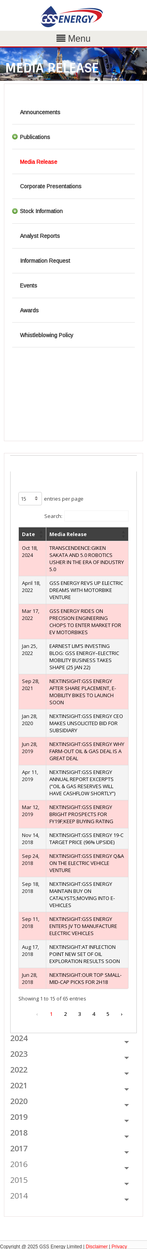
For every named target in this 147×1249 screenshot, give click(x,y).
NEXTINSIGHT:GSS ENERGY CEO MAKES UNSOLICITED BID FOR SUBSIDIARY (86, 723)
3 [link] (79, 1013)
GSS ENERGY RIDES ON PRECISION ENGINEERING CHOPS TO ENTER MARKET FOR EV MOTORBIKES (85, 621)
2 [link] (65, 1013)
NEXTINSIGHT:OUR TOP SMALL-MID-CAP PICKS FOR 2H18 (85, 978)
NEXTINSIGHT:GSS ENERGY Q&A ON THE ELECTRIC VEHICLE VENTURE (86, 863)
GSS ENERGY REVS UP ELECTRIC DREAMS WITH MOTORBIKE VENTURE (86, 590)
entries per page (63, 498)
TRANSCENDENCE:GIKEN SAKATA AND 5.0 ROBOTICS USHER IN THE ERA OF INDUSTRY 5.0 (86, 558)
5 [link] (107, 1013)
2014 (18, 1196)
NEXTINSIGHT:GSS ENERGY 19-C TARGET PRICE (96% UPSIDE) (86, 838)
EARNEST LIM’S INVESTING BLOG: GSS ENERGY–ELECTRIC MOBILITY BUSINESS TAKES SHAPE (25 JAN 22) (84, 656)
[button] (41, 534)
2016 (18, 1164)
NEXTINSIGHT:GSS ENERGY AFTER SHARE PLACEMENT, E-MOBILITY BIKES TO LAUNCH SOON (82, 691)
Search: (53, 516)
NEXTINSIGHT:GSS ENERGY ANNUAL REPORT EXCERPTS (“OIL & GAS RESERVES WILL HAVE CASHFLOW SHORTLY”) (82, 782)
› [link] (121, 1013)
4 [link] (93, 1013)
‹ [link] (37, 1013)
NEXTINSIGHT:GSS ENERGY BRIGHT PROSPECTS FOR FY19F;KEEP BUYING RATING (81, 814)
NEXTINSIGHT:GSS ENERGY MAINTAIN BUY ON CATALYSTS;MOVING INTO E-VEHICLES (82, 894)
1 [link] (51, 1013)
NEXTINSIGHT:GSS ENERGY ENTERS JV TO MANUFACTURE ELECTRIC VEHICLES (83, 926)
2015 (18, 1180)
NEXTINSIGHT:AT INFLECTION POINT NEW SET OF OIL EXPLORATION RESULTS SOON (84, 954)
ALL (17, 461)
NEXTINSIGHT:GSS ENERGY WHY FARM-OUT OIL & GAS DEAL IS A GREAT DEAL (86, 751)
